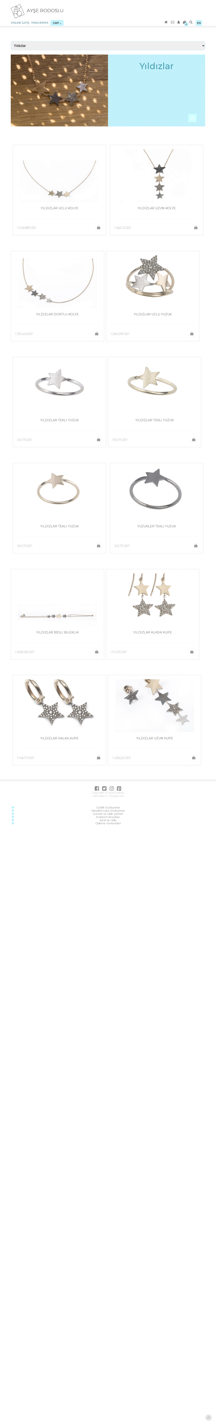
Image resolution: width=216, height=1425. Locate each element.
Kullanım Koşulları (108, 817)
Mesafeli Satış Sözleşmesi (108, 810)
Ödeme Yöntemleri (108, 823)
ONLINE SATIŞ (20, 22)
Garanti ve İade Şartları (108, 813)
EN (199, 23)
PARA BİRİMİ (39, 22)
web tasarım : (100, 795)
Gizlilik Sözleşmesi (108, 807)
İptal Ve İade (108, 820)
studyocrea (116, 795)
